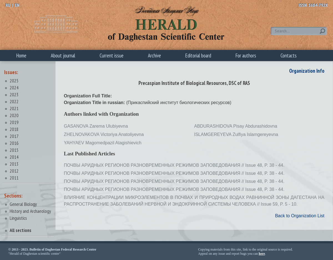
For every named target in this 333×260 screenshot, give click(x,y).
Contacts (289, 55)
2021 (14, 108)
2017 (14, 136)
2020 (14, 115)
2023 (14, 94)
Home (21, 55)
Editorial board (198, 55)
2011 (14, 178)
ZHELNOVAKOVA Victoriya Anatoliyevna (104, 134)
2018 (14, 129)
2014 (14, 157)
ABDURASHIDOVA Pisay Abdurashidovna (235, 126)
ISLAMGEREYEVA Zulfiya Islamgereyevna (236, 134)
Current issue (111, 55)
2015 (14, 150)
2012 (14, 171)
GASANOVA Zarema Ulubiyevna (96, 126)
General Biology (23, 204)
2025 (14, 80)
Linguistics (18, 218)
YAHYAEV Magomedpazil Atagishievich (103, 142)
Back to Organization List (299, 215)
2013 (14, 164)
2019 (14, 122)
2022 (14, 101)
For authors (246, 55)
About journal (63, 55)
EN (17, 5)
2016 (14, 143)
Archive (154, 55)
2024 (14, 87)
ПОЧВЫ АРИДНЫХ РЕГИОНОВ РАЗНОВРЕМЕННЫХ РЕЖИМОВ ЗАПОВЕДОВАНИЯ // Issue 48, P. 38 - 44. (174, 165)
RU (8, 5)
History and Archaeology (30, 211)
